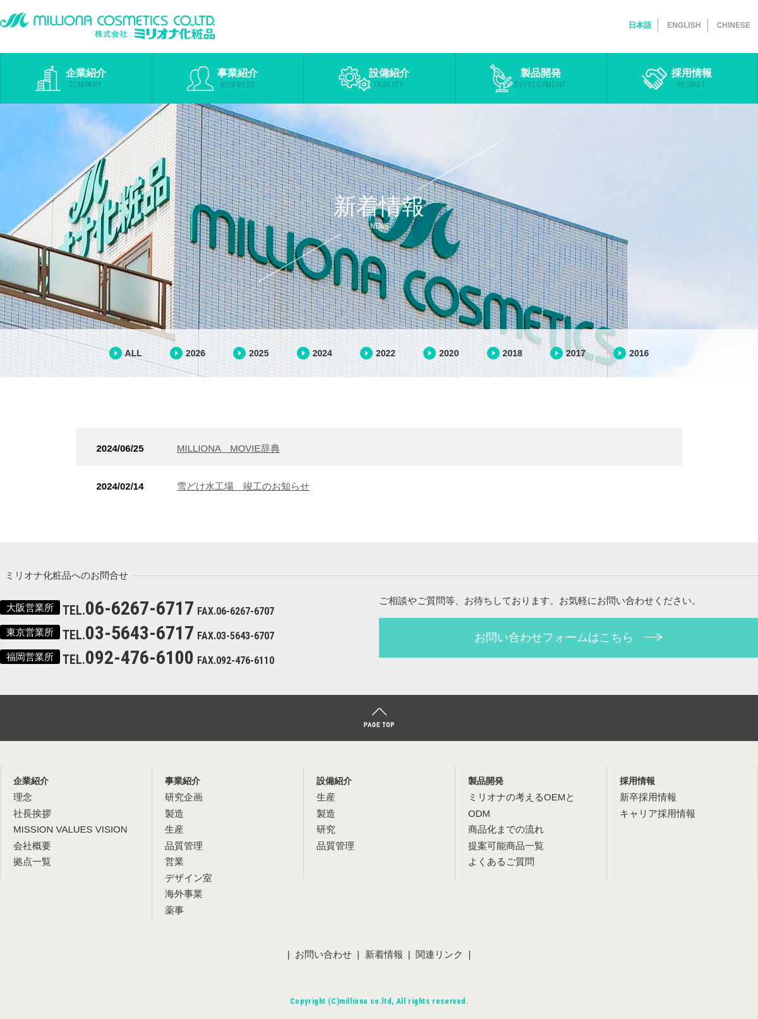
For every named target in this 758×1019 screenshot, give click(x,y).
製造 (325, 813)
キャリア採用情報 (657, 813)
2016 (639, 353)
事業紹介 (237, 79)
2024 (322, 353)
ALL (133, 353)
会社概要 (32, 845)
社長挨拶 (32, 813)
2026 (195, 353)
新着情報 (384, 954)
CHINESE (733, 25)
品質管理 (335, 845)
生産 (325, 797)
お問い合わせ (323, 954)
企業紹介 (85, 79)
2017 (576, 353)
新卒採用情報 (648, 797)
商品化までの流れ (506, 829)
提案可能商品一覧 (506, 845)
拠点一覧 (32, 861)
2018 (512, 353)
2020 (449, 353)
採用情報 (691, 79)
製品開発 (540, 79)
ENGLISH (684, 25)
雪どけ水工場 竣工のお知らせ (243, 486)
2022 (385, 353)
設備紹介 (388, 79)
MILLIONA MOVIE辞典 (228, 448)
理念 (22, 797)
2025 (258, 353)
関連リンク (439, 954)
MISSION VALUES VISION (70, 829)
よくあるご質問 (501, 861)
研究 (325, 829)
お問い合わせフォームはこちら (568, 637)
